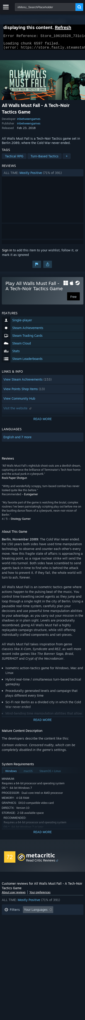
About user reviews (14, 895)
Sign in (7, 253)
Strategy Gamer (21, 521)
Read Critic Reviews (40, 863)
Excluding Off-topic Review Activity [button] (31, 919)
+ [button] (67, 159)
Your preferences (40, 895)
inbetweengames (28, 121)
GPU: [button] (60, 933)
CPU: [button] (44, 933)
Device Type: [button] (14, 940)
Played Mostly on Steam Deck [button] (49, 926)
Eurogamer (31, 497)
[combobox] (45, 7)
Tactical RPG (14, 159)
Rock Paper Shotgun (14, 480)
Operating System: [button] (18, 933)
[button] (42, 175)
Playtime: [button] (11, 926)
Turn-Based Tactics (44, 159)
